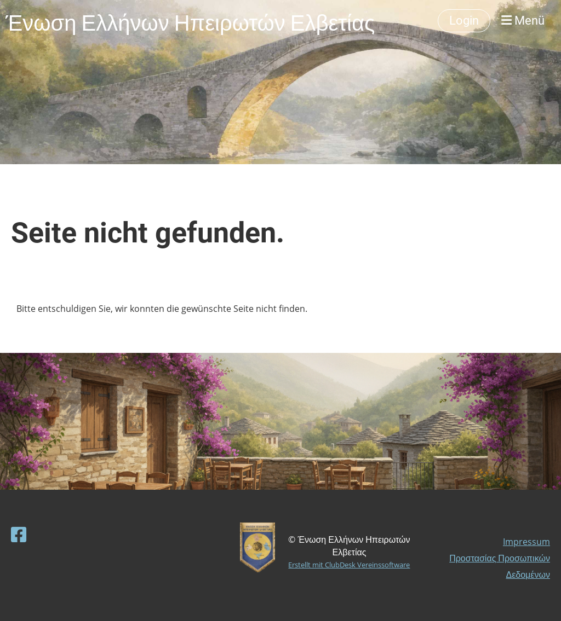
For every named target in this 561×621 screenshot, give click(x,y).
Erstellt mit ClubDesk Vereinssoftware (349, 565)
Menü (523, 20)
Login (464, 20)
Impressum (526, 542)
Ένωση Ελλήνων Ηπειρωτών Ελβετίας (190, 20)
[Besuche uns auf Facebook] (18, 534)
